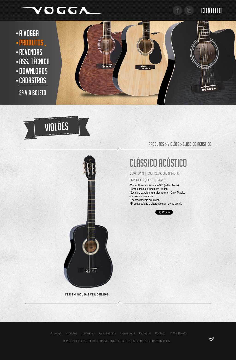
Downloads (127, 333)
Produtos (156, 145)
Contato (211, 12)
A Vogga (56, 333)
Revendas (88, 333)
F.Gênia (211, 339)
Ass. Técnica (107, 333)
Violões (173, 145)
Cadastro (145, 333)
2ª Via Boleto (177, 333)
